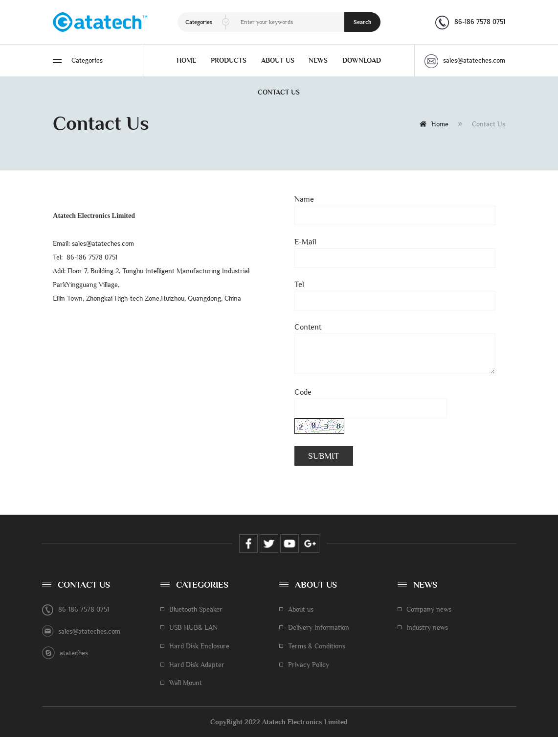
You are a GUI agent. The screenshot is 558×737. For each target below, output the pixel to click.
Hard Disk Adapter (196, 664)
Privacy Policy (308, 664)
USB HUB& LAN (193, 627)
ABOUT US (277, 60)
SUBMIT (323, 456)
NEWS (318, 60)
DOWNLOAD (361, 60)
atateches (74, 653)
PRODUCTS (228, 60)
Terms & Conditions (316, 646)
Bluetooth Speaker (196, 609)
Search (363, 22)
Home (434, 124)
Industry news (427, 627)
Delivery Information (318, 627)
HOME (186, 60)
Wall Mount (185, 683)
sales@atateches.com (464, 60)
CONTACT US (279, 92)
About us (300, 609)
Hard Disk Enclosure (199, 646)
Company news (428, 609)
